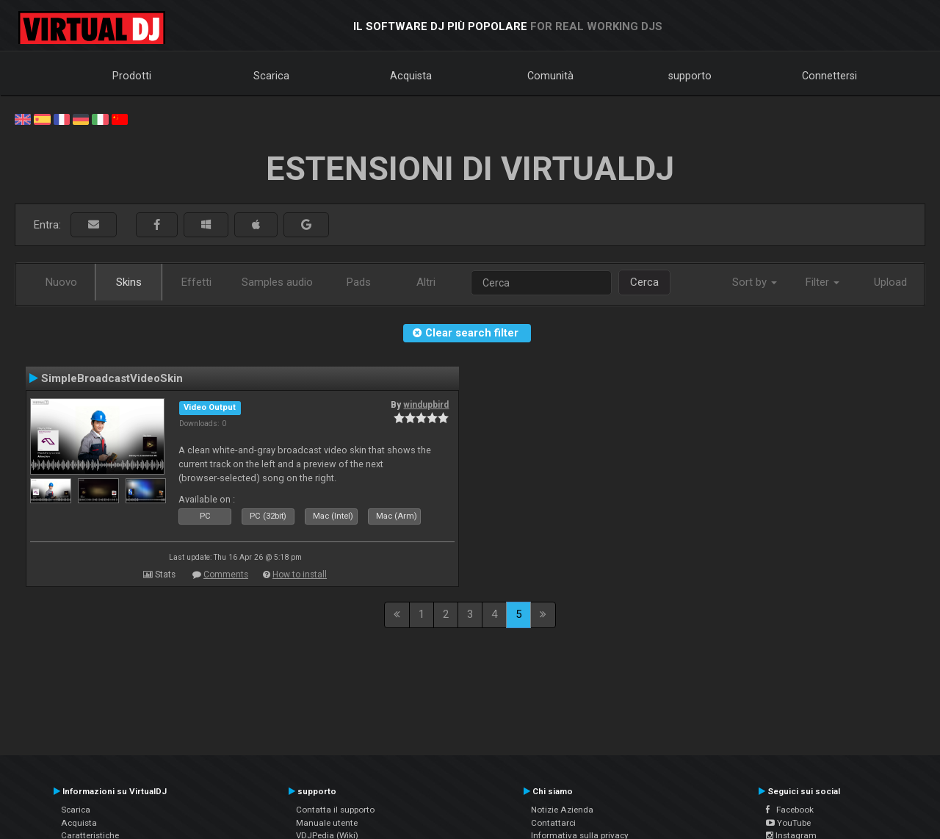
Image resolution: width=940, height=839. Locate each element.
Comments (225, 574)
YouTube (788, 823)
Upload (890, 282)
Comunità (550, 76)
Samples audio (277, 282)
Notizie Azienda (562, 809)
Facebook (790, 809)
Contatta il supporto (335, 809)
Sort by (754, 282)
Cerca (644, 282)
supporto (690, 76)
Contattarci (553, 823)
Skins (129, 282)
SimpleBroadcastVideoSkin (112, 378)
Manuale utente (327, 823)
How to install (299, 574)
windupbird (426, 405)
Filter (822, 282)
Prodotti (131, 76)
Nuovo (61, 282)
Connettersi (829, 76)
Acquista (411, 76)
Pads (359, 282)
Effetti (196, 282)
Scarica (271, 76)
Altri (425, 282)
